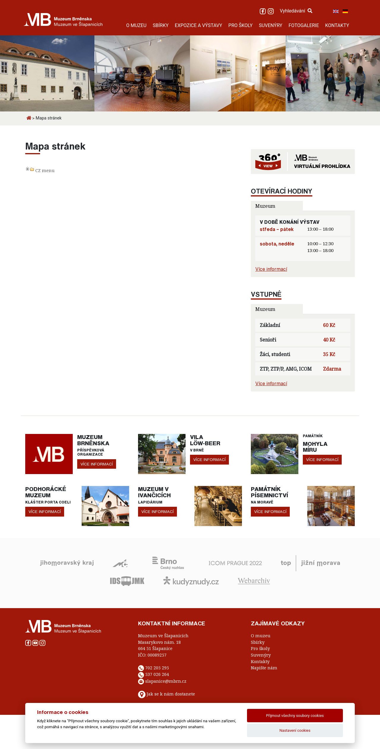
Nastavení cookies (294, 730)
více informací (96, 464)
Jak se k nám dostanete (171, 694)
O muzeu (260, 635)
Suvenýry (261, 655)
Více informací (271, 269)
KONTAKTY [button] (337, 25)
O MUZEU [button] (136, 25)
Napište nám (264, 668)
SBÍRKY (160, 25)
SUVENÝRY (270, 25)
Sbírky (258, 642)
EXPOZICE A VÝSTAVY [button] (198, 25)
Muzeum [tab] (265, 206)
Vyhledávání (296, 11)
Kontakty (260, 661)
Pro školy (260, 648)
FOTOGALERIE (304, 25)
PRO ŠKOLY (240, 25)
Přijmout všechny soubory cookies (295, 715)
